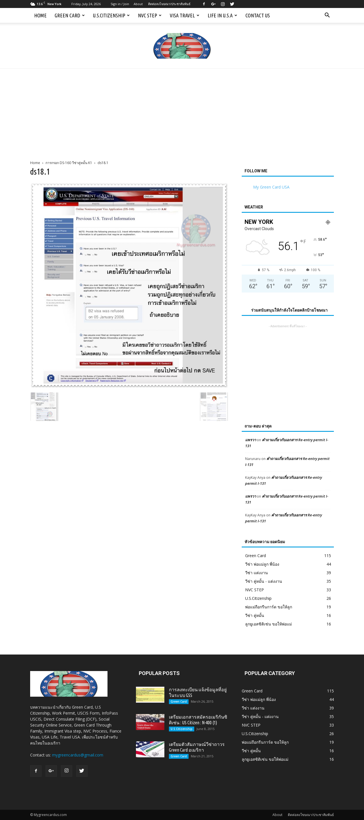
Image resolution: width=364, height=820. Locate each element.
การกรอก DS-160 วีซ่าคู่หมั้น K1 (69, 162)
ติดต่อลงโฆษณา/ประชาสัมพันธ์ (169, 4)
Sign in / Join (120, 4)
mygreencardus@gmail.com (77, 755)
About (138, 4)
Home (40, 15)
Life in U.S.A (222, 15)
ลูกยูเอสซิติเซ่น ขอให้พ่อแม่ (268, 624)
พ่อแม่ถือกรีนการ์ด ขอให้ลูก (268, 607)
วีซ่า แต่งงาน (256, 572)
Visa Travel (184, 15)
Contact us (257, 15)
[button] (327, 15)
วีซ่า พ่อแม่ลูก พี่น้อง (262, 564)
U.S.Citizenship (111, 15)
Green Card (70, 15)
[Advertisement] (182, 111)
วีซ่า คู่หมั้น (254, 615)
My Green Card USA (271, 187)
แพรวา (250, 439)
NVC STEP (150, 15)
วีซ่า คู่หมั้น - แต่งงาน (263, 581)
